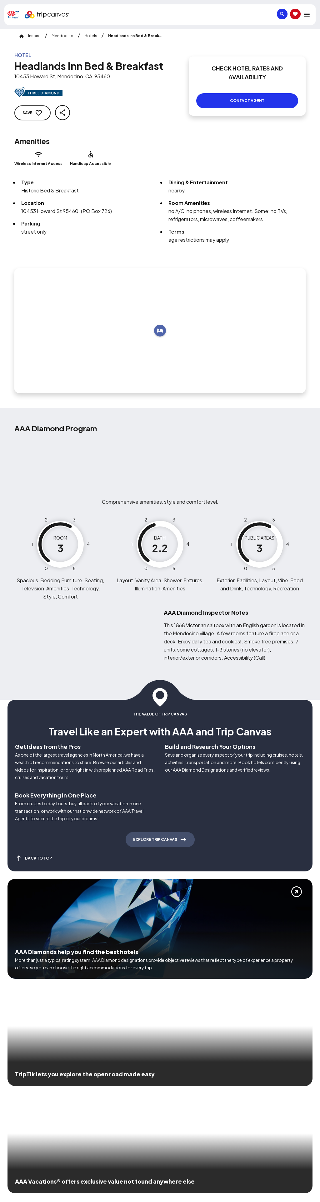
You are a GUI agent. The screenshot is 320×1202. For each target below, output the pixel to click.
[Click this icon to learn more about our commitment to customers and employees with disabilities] (17, 1081)
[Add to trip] (160, 323)
